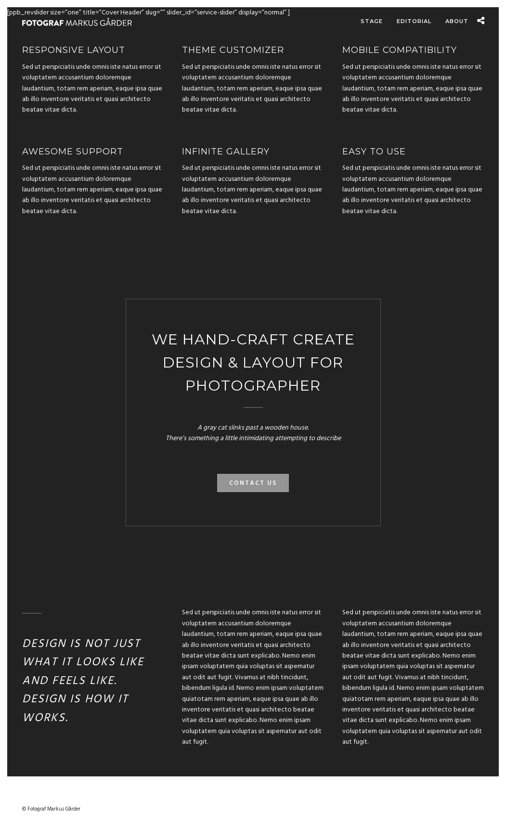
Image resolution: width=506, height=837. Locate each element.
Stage (372, 21)
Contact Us (253, 485)
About (456, 21)
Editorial (414, 21)
